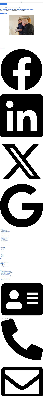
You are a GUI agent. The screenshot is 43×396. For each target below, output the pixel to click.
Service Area (2, 247)
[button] (21, 2)
